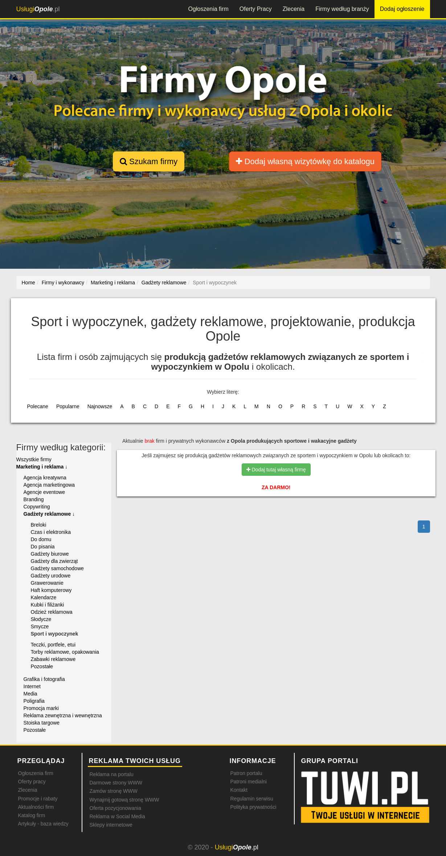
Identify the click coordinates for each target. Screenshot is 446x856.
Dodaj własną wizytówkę (305, 161)
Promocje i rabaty (38, 799)
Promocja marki (41, 708)
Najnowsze (99, 406)
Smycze (40, 626)
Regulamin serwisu (251, 799)
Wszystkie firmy (34, 459)
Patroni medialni (248, 781)
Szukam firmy (148, 161)
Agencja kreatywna (45, 477)
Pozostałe (42, 666)
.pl (38, 9)
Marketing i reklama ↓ (42, 467)
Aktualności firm (36, 807)
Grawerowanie (47, 583)
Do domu (41, 539)
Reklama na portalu (112, 774)
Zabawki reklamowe (53, 659)
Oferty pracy (32, 781)
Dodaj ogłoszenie (402, 9)
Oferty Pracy (256, 9)
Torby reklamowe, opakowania (65, 652)
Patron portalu (246, 773)
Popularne (67, 406)
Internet (32, 686)
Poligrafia (34, 701)
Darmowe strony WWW (116, 783)
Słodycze (41, 619)
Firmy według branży (342, 9)
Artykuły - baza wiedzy (43, 824)
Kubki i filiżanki (47, 605)
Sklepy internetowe (111, 825)
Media (30, 694)
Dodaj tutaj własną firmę (276, 469)
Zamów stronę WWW (114, 791)
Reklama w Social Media (117, 816)
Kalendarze (44, 597)
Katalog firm (31, 815)
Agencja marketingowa (49, 485)
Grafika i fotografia (44, 679)
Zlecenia (293, 9)
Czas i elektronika (51, 532)
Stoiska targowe (42, 723)
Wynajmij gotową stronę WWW (124, 800)
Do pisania (43, 546)
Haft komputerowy (51, 590)
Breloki (38, 525)
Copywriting (37, 507)
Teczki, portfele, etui (53, 645)
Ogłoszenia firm (208, 9)
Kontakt (238, 790)
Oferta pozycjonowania (115, 808)
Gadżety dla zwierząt (54, 561)
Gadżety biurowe (50, 554)
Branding (34, 499)
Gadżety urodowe (51, 576)
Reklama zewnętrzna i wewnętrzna (63, 715)
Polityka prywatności (253, 807)
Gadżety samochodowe (57, 568)
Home (28, 282)
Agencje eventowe (44, 492)
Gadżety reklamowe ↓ (49, 514)
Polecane (37, 406)
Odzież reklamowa (52, 612)
